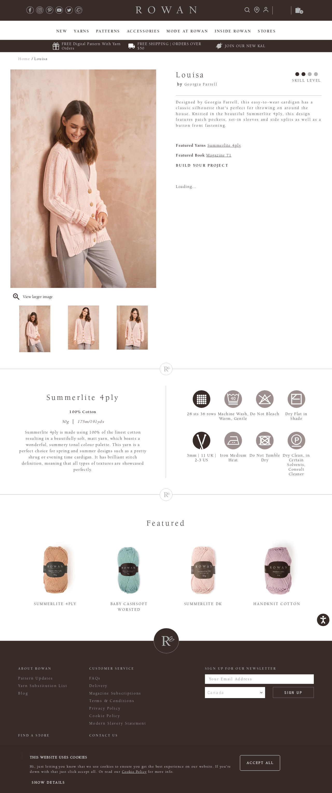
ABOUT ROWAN (35, 668)
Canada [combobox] (216, 692)
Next (152, 328)
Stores (267, 31)
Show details (48, 783)
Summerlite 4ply (224, 145)
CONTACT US (103, 735)
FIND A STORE (34, 735)
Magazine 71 (218, 155)
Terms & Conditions (111, 701)
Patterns (108, 31)
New (61, 31)
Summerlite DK (203, 604)
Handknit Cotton (276, 604)
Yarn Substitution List (42, 686)
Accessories (143, 31)
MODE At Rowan (187, 31)
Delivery (98, 686)
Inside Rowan (233, 31)
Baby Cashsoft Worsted (129, 607)
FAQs (95, 678)
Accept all (260, 763)
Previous (13, 328)
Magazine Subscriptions (115, 693)
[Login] (266, 11)
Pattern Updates (35, 678)
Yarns (81, 31)
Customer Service (111, 668)
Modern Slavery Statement (117, 723)
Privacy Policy (105, 708)
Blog (23, 693)
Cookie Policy (134, 772)
